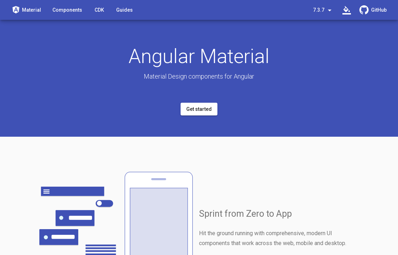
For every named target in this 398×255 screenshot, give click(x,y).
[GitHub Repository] (373, 10)
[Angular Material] (26, 9)
